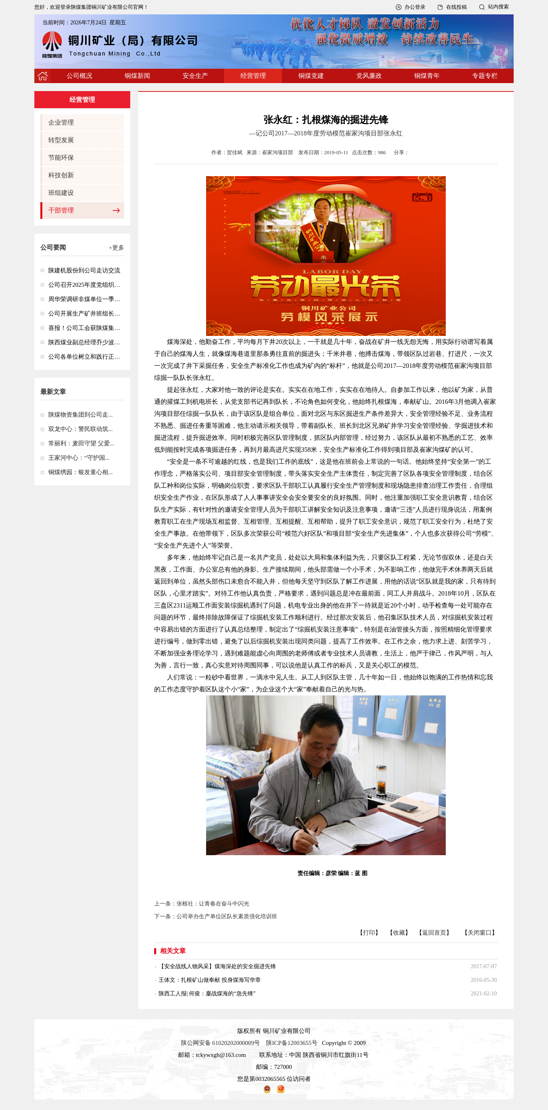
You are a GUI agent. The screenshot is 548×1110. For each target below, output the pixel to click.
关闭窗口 (480, 932)
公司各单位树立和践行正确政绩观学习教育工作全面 (84, 356)
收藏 (399, 932)
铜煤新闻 (137, 75)
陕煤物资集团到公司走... (80, 414)
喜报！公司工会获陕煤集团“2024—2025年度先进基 (84, 328)
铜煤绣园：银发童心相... (80, 472)
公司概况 (79, 75)
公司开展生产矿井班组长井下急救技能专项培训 (84, 313)
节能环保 (61, 157)
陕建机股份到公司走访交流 (84, 270)
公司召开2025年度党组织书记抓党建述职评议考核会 (84, 285)
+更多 (116, 247)
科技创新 (61, 175)
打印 (369, 932)
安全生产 (195, 75)
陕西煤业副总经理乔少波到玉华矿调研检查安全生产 (84, 342)
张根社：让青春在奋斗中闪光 (213, 904)
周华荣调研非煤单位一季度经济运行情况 (84, 299)
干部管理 (61, 210)
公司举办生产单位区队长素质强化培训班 (227, 916)
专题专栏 (485, 75)
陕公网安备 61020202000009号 (220, 1043)
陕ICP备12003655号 (291, 1043)
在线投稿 (456, 7)
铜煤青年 (427, 75)
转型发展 (61, 140)
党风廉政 (369, 75)
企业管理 (61, 122)
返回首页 (434, 932)
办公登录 (415, 7)
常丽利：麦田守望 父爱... (81, 443)
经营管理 (253, 75)
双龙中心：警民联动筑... (80, 429)
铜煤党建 (311, 75)
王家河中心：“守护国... (78, 458)
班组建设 (61, 192)
